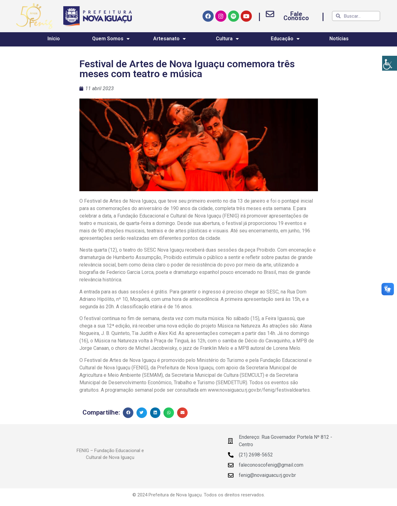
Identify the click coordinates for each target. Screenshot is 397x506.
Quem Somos (111, 38)
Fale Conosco (296, 16)
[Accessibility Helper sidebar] (389, 63)
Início (53, 39)
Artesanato (169, 38)
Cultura (227, 38)
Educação (285, 38)
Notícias (339, 39)
